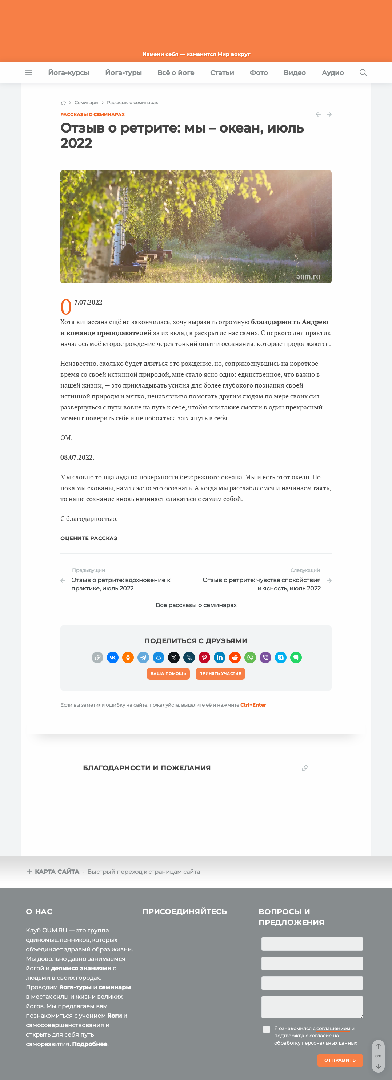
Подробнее (89, 1044)
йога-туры (75, 987)
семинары (115, 987)
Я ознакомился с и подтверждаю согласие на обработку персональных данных (315, 1035)
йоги (114, 1015)
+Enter (253, 705)
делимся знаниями (81, 968)
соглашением (333, 1028)
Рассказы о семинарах (92, 114)
